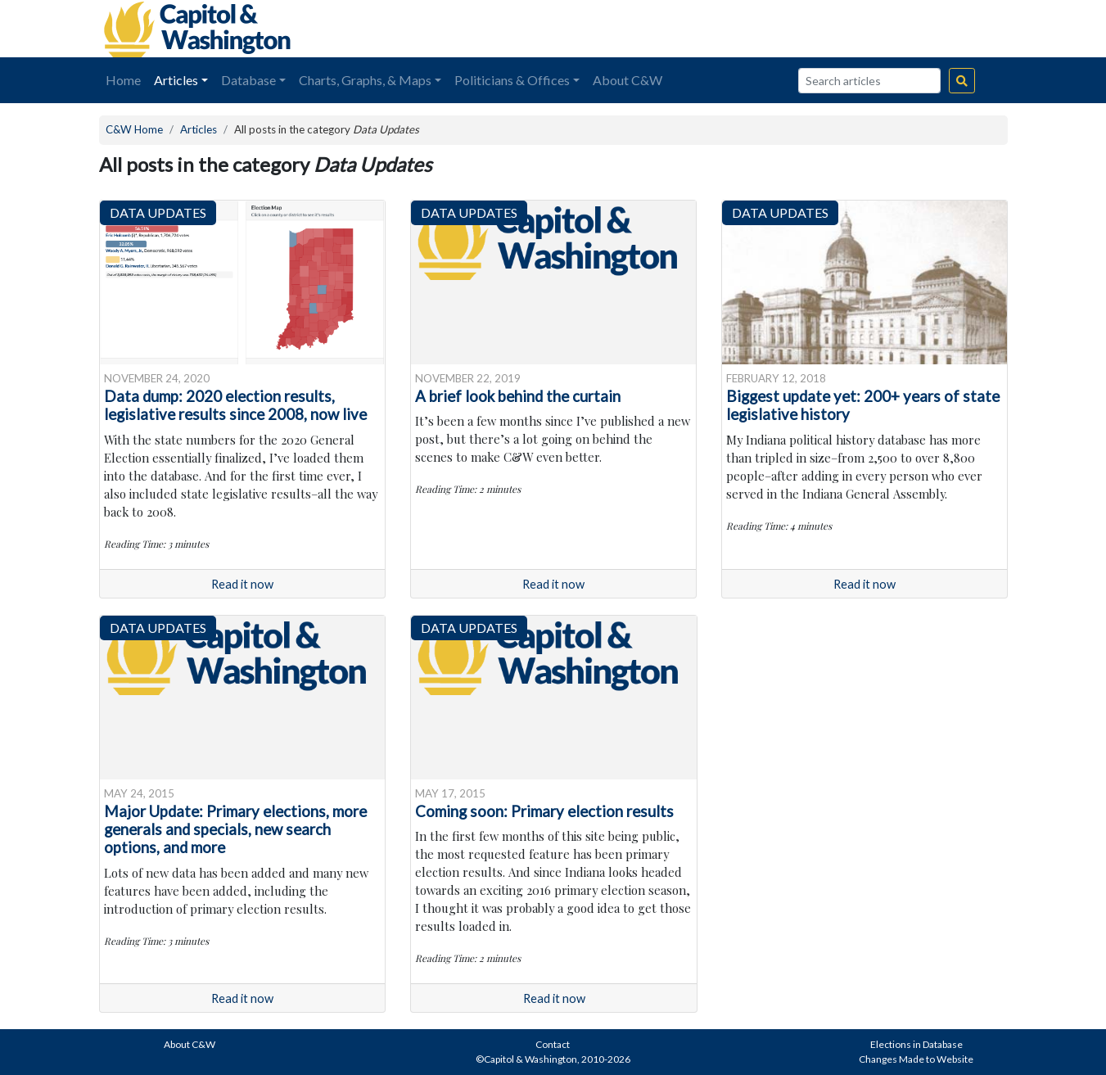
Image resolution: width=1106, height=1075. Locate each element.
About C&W (627, 80)
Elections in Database (916, 1044)
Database (248, 80)
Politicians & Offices (512, 80)
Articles (176, 80)
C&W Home (134, 129)
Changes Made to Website (916, 1059)
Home (123, 80)
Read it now (242, 584)
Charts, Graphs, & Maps (365, 80)
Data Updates (158, 212)
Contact (552, 1044)
